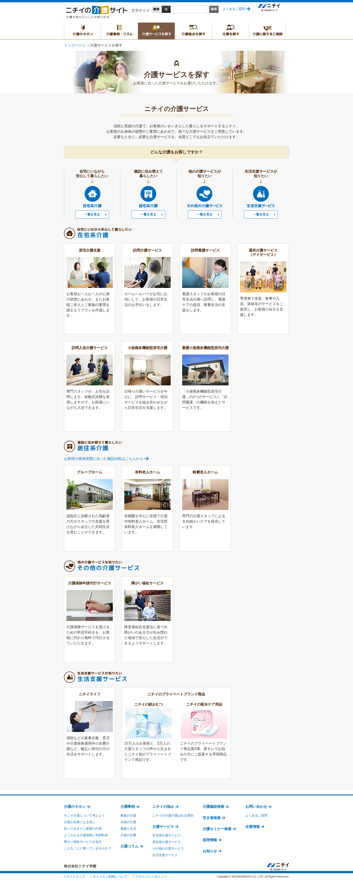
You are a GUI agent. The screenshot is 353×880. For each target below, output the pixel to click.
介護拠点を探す (193, 31)
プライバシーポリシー (151, 876)
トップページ (75, 45)
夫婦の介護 (128, 822)
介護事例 (127, 806)
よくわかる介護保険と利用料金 (86, 835)
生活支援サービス (165, 855)
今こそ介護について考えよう (84, 815)
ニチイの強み (163, 806)
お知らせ (210, 851)
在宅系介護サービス (166, 835)
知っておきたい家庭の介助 (83, 828)
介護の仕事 (128, 835)
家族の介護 (128, 815)
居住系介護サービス (166, 842)
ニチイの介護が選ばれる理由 (172, 815)
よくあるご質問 (234, 9)
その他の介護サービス (168, 848)
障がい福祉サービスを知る (83, 841)
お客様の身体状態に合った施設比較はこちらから (103, 459)
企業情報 (252, 827)
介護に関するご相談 (267, 31)
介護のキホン (82, 31)
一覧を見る (92, 214)
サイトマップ (75, 876)
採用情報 (210, 840)
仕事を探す (230, 31)
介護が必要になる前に (79, 822)
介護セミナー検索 (217, 829)
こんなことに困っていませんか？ (87, 848)
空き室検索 (212, 818)
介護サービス (163, 827)
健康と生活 (128, 828)
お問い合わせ (256, 806)
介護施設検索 (213, 806)
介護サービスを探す (156, 31)
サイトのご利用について (110, 876)
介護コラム (129, 846)
